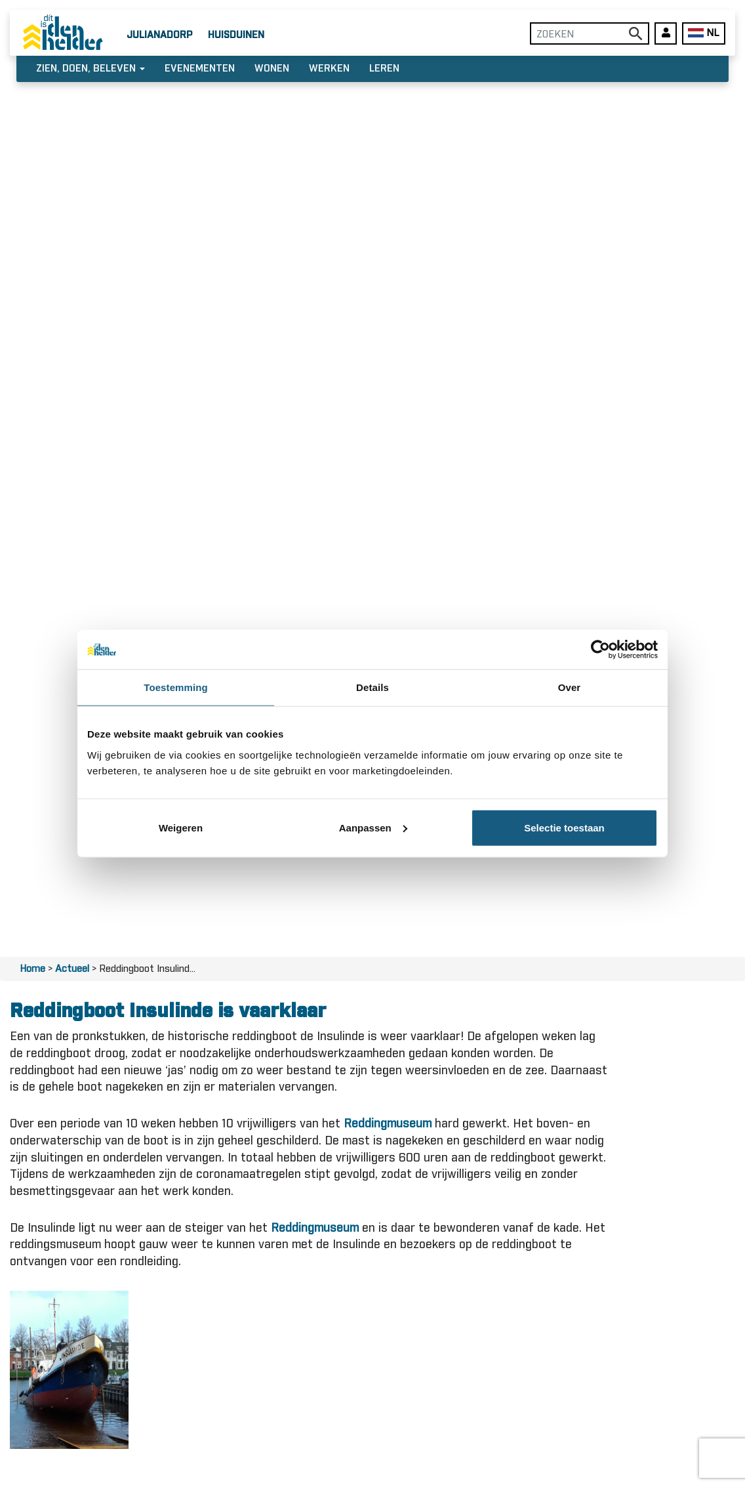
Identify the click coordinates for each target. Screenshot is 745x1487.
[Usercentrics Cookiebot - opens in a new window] (600, 650)
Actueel (72, 969)
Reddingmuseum (388, 1124)
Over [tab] (569, 687)
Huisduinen (236, 35)
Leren (384, 68)
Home (32, 969)
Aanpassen (373, 827)
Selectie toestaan (564, 827)
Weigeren (181, 827)
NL (703, 33)
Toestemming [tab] (176, 687)
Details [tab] (372, 687)
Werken (329, 68)
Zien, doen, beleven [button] (90, 68)
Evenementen (200, 68)
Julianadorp (159, 35)
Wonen (271, 68)
